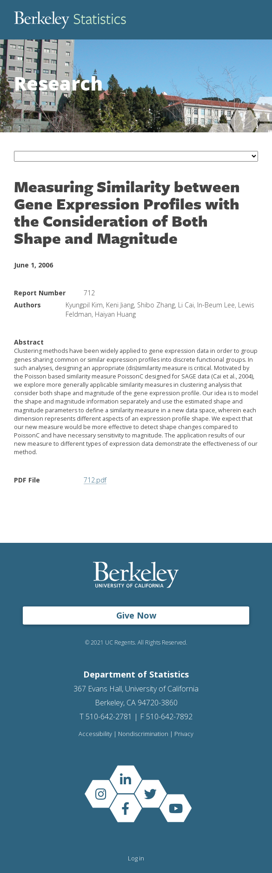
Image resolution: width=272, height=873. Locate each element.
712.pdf (95, 480)
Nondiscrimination (143, 734)
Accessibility (95, 734)
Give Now (136, 615)
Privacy (183, 734)
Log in (136, 858)
